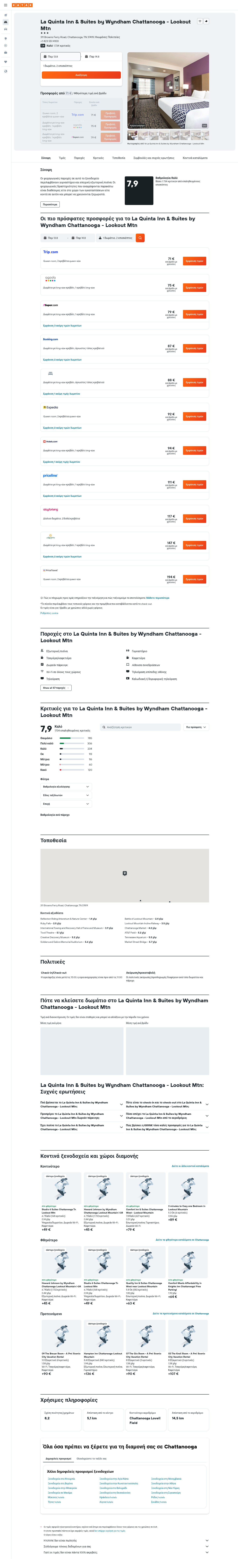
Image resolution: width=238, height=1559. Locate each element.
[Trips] (5, 62)
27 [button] (89, 119)
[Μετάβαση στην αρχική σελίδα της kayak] (22, 5)
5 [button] (82, 95)
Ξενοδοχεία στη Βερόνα (60, 1483)
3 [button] (66, 95)
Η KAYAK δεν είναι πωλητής (126, 1540)
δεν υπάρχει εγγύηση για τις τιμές (109, 1531)
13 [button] (90, 103)
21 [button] (98, 111)
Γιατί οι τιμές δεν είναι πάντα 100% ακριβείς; (126, 1552)
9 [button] (113, 95)
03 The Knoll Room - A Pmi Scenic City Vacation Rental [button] (186, 1355)
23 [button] (113, 111)
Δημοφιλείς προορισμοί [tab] (58, 1458)
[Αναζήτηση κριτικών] (143, 727)
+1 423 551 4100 (49, 41)
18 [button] (74, 111)
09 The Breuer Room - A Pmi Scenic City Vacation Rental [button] (61, 1355)
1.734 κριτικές (62, 45)
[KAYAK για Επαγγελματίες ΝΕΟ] (5, 52)
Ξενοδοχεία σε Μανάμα (60, 1492)
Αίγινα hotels (106, 1501)
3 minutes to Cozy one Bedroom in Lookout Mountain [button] (186, 1208)
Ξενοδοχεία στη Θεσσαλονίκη (114, 1492)
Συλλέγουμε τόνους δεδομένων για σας (126, 1546)
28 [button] (97, 119)
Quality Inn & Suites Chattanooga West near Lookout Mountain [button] (144, 1285)
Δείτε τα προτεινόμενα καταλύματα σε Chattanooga (181, 1313)
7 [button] (97, 95)
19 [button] (82, 111)
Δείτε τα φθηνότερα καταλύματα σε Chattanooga (182, 1239)
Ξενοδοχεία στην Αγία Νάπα (113, 1478)
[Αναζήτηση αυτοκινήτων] (5, 29)
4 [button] (74, 95)
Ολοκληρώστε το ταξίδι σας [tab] (91, 1458)
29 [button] (105, 119)
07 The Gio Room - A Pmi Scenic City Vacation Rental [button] (143, 1355)
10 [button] (66, 103)
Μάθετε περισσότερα (157, 597)
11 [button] (74, 103)
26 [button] (81, 119)
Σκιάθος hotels (159, 1501)
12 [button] (82, 103)
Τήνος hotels (54, 1501)
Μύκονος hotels (56, 1497)
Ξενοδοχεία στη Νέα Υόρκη (165, 1488)
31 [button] (66, 127)
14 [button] (98, 103)
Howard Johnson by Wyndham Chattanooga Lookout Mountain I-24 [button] (103, 1211)
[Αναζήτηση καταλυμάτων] (5, 22)
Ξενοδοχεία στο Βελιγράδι (113, 1488)
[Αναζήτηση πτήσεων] (5, 15)
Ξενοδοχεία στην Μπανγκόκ (62, 1488)
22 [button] (105, 111)
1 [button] (105, 87)
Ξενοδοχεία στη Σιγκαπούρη (166, 1492)
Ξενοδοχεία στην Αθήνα (163, 1483)
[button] (5, 5)
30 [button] (113, 119)
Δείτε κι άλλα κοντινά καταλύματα (190, 1166)
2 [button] (113, 87)
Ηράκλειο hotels (107, 1497)
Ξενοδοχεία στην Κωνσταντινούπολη (118, 1483)
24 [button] (65, 119)
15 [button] (105, 103)
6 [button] (90, 95)
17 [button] (66, 111)
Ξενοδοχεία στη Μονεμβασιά (166, 1478)
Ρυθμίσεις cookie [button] (49, 613)
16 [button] (113, 103)
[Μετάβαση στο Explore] (5, 38)
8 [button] (105, 95)
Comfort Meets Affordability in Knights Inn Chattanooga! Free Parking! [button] (184, 1286)
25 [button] (73, 119)
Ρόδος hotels (158, 1497)
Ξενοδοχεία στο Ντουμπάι (61, 1478)
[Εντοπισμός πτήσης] (5, 45)
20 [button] (89, 111)
